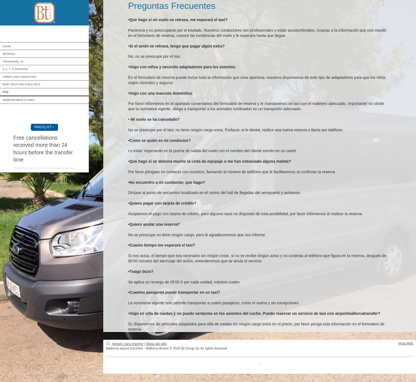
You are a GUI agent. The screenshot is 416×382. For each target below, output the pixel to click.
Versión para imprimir (125, 344)
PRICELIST (43, 127)
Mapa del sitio (156, 344)
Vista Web (405, 343)
